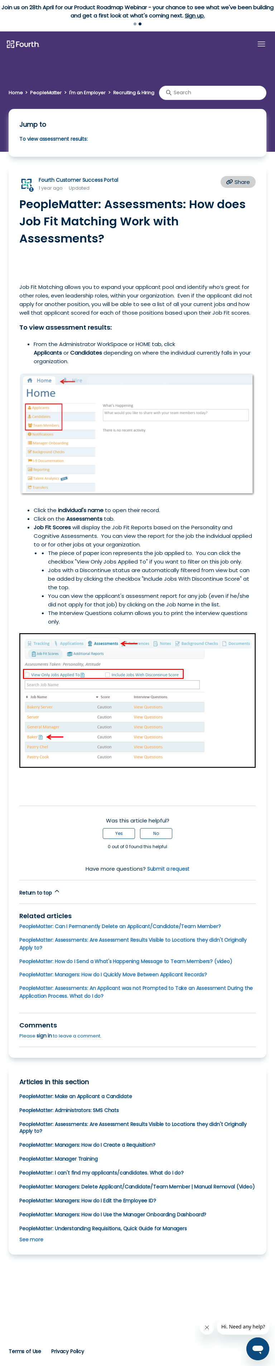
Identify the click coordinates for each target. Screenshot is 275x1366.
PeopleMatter (45, 92)
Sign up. (195, 15)
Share (238, 182)
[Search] (212, 93)
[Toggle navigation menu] (261, 44)
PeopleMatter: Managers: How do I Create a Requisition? (87, 1145)
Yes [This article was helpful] (119, 833)
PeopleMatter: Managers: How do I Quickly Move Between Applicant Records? (113, 974)
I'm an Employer (87, 92)
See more (31, 1239)
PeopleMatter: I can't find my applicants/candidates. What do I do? (101, 1172)
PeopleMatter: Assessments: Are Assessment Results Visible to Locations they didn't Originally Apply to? (133, 1128)
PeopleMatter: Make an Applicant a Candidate (75, 1096)
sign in (44, 1035)
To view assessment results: (53, 138)
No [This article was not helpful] (156, 833)
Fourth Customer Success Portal (78, 180)
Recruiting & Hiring (133, 92)
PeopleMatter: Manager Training (58, 1158)
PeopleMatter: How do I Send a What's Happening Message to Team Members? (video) (125, 961)
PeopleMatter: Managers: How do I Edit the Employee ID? (87, 1200)
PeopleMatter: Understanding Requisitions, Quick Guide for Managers (103, 1228)
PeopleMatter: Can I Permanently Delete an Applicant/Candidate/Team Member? (120, 926)
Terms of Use (25, 1351)
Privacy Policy (67, 1351)
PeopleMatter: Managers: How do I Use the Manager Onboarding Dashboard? (112, 1214)
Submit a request (168, 868)
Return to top (40, 891)
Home (16, 92)
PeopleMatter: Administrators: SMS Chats (69, 1110)
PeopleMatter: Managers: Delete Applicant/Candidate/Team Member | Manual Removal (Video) (137, 1186)
